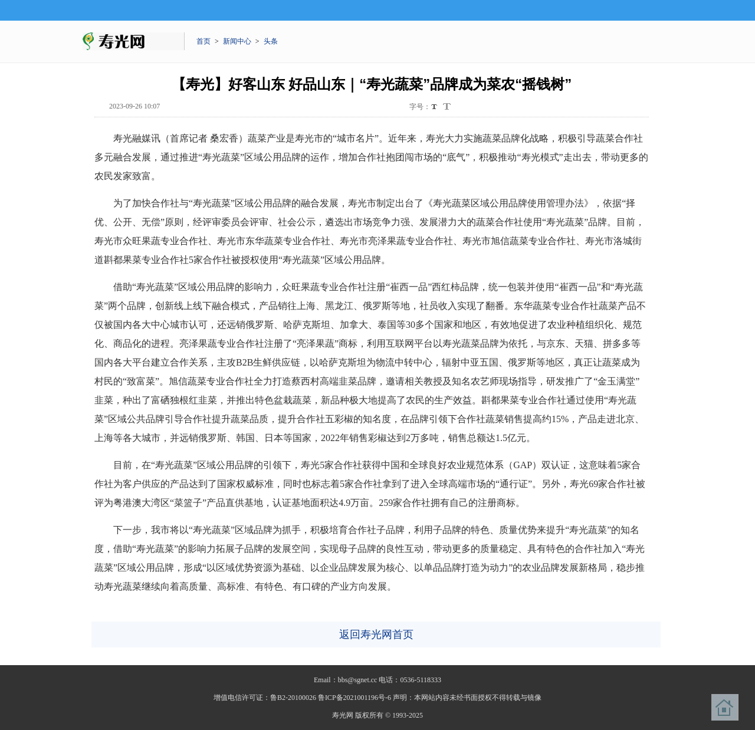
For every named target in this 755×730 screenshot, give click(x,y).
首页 (203, 41)
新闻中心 (237, 41)
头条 (271, 41)
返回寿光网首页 (376, 634)
